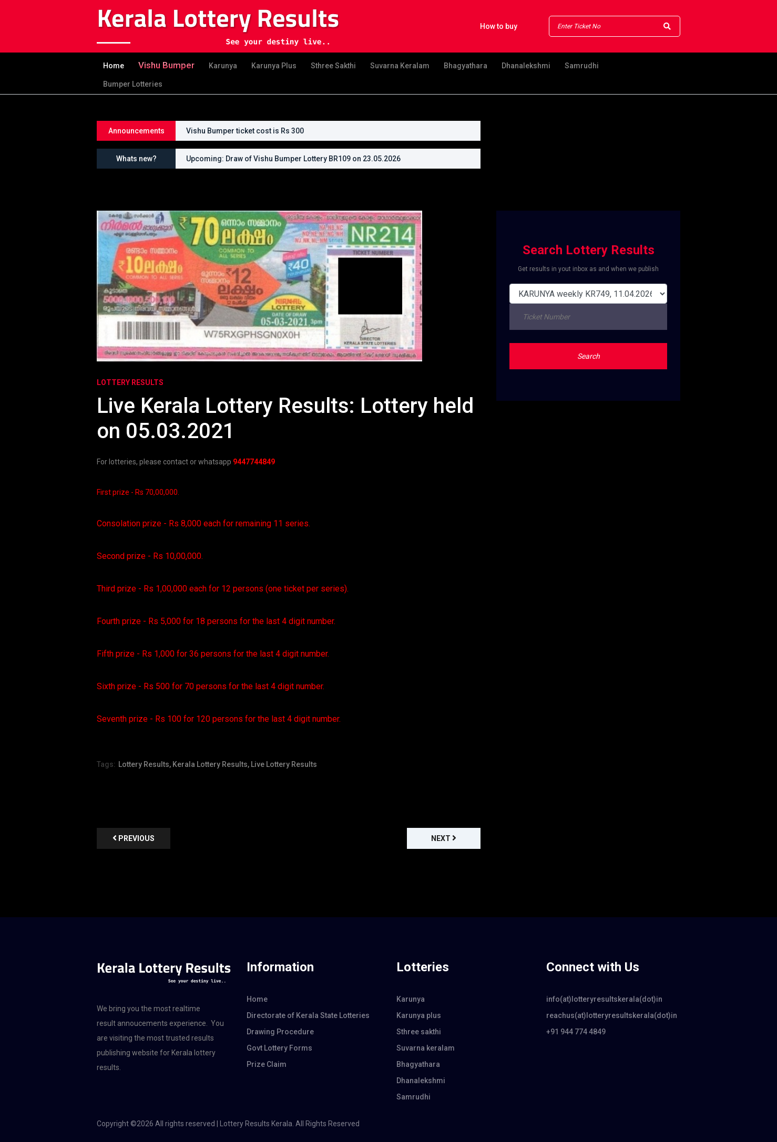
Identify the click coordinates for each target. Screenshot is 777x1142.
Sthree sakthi (333, 65)
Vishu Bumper (166, 65)
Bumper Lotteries (132, 84)
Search (588, 356)
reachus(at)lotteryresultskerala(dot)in (611, 1015)
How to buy (498, 26)
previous (134, 838)
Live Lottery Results (284, 764)
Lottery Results (130, 382)
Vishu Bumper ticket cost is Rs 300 (245, 131)
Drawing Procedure (280, 1031)
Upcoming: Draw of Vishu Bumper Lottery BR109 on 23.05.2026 (293, 158)
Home (113, 65)
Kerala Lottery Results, (210, 764)
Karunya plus (274, 65)
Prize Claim (267, 1064)
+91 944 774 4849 (576, 1031)
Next (443, 838)
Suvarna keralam (400, 65)
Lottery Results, (144, 764)
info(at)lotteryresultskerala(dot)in (604, 999)
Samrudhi (582, 65)
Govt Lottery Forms (279, 1048)
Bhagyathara (465, 65)
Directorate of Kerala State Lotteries (308, 1015)
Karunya (223, 65)
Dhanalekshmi (526, 65)
